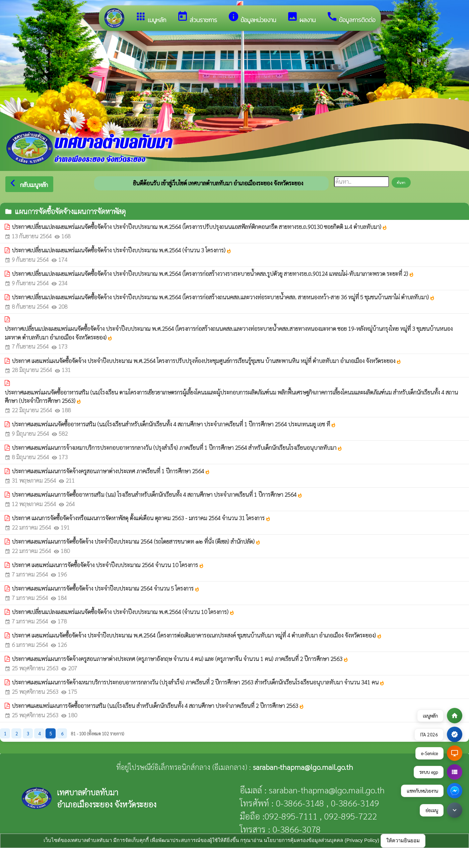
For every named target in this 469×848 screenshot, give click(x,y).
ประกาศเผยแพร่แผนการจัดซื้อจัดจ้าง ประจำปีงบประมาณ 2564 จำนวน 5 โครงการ (106, 588)
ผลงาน (301, 17)
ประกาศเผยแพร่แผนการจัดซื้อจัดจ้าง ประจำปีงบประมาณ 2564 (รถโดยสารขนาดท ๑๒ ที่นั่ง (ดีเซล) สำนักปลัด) (136, 541)
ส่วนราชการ (197, 17)
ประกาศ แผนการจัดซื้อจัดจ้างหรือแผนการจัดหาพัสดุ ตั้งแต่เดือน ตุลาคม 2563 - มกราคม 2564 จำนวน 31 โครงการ (141, 518)
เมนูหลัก (150, 17)
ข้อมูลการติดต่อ (351, 17)
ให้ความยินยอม (403, 840)
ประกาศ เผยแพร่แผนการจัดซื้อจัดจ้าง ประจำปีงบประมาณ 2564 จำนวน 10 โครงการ (108, 564)
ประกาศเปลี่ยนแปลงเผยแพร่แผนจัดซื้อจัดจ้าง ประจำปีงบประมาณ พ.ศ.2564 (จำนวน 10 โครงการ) (123, 611)
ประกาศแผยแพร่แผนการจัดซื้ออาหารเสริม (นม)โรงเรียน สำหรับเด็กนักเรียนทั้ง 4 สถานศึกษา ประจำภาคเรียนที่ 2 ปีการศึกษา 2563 (158, 705)
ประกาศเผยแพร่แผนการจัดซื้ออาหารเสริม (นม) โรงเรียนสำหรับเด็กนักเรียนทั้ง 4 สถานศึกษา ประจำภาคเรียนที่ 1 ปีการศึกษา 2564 (157, 494)
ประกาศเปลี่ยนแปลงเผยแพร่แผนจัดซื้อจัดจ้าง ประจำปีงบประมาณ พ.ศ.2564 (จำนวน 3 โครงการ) (121, 250)
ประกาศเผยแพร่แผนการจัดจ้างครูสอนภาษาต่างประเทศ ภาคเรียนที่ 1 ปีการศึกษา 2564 (111, 471)
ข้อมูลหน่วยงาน (252, 17)
